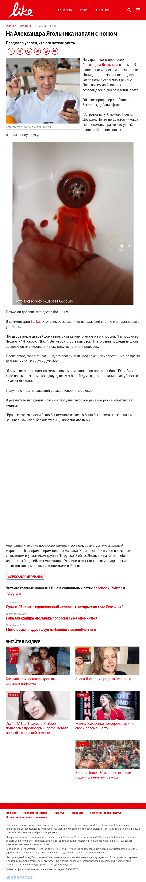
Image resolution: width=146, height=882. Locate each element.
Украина (65, 10)
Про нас (11, 813)
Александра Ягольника (100, 64)
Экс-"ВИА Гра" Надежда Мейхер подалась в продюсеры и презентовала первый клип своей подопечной (37, 728)
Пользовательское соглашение (26, 817)
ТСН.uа (36, 321)
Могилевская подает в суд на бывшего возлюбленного (51, 629)
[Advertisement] (38, 767)
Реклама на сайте (35, 813)
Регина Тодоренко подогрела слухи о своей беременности (104, 725)
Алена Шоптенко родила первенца (103, 678)
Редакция (77, 813)
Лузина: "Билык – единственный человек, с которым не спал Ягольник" (64, 606)
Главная (11, 26)
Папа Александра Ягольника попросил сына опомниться (52, 618)
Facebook (101, 587)
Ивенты (59, 813)
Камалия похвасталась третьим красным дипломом (31, 681)
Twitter (116, 587)
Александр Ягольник (25, 577)
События (101, 10)
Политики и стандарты (105, 813)
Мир (83, 10)
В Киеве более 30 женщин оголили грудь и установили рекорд (103, 775)
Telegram (13, 593)
